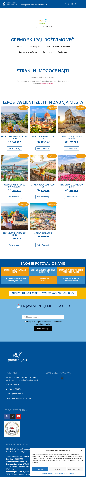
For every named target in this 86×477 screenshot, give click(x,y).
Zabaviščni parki (34, 47)
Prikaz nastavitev (74, 469)
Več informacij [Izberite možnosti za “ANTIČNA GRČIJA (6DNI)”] (43, 245)
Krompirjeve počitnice (28, 52)
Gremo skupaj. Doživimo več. (43, 39)
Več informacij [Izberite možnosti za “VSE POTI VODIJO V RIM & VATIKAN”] (71, 148)
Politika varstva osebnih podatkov (64, 473)
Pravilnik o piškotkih (47, 473)
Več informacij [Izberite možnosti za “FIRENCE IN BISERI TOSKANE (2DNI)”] (43, 148)
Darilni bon (62, 52)
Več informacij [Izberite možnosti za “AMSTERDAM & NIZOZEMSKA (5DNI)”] (71, 197)
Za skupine (47, 52)
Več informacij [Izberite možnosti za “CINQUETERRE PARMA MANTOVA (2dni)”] (14, 148)
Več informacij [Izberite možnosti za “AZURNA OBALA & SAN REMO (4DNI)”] (43, 197)
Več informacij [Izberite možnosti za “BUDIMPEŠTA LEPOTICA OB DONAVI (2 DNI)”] (14, 197)
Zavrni (57, 469)
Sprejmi (40, 469)
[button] (82, 450)
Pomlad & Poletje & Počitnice (58, 47)
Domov (19, 47)
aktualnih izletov (46, 84)
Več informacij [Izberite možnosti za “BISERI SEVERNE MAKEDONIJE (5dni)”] (14, 245)
